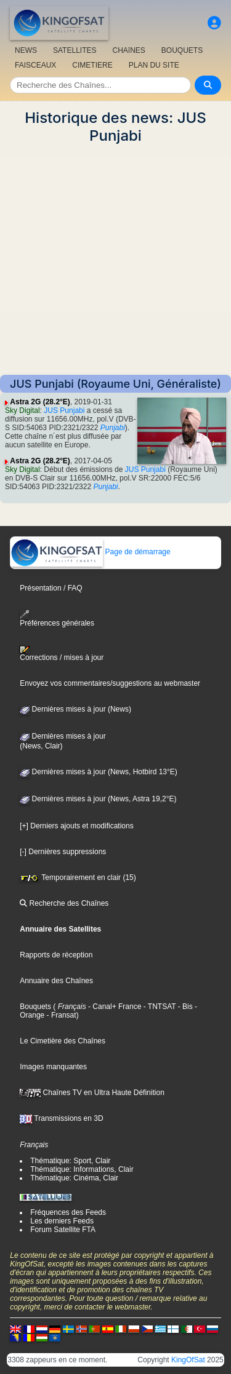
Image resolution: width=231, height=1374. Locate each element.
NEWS (26, 50)
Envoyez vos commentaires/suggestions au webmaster (110, 683)
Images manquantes (53, 1066)
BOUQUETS (182, 50)
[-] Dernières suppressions (63, 851)
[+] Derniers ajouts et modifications (76, 826)
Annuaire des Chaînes (56, 980)
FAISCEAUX (35, 65)
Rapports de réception (56, 955)
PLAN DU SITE (154, 65)
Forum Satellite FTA (62, 1229)
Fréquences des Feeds (68, 1212)
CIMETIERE (92, 65)
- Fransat (60, 1015)
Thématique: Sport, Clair (70, 1160)
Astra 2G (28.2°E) (40, 402)
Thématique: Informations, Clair (81, 1169)
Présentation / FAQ (51, 588)
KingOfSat (188, 1360)
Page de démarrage (90, 552)
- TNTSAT (158, 1006)
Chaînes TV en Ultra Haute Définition (92, 1092)
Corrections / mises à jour (61, 654)
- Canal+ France (114, 1006)
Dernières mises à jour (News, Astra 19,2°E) (98, 799)
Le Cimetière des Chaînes (62, 1041)
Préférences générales (57, 618)
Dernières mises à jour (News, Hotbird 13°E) (98, 771)
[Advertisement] (115, 259)
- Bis (184, 1006)
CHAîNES (128, 50)
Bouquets (35, 1006)
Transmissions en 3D (61, 1118)
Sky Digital (22, 410)
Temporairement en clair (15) (78, 877)
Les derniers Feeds (62, 1221)
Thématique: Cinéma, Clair (74, 1178)
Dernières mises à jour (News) (75, 709)
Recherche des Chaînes (64, 903)
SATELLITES (74, 50)
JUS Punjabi (64, 410)
